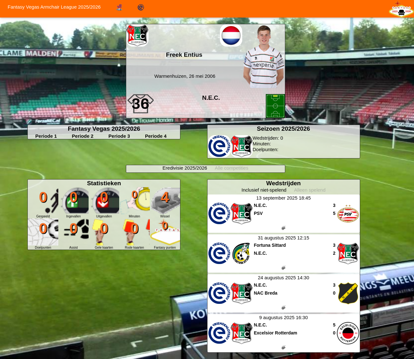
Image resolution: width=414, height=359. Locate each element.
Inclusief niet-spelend (264, 190)
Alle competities (231, 168)
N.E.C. (211, 97)
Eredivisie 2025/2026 (185, 168)
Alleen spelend (309, 190)
